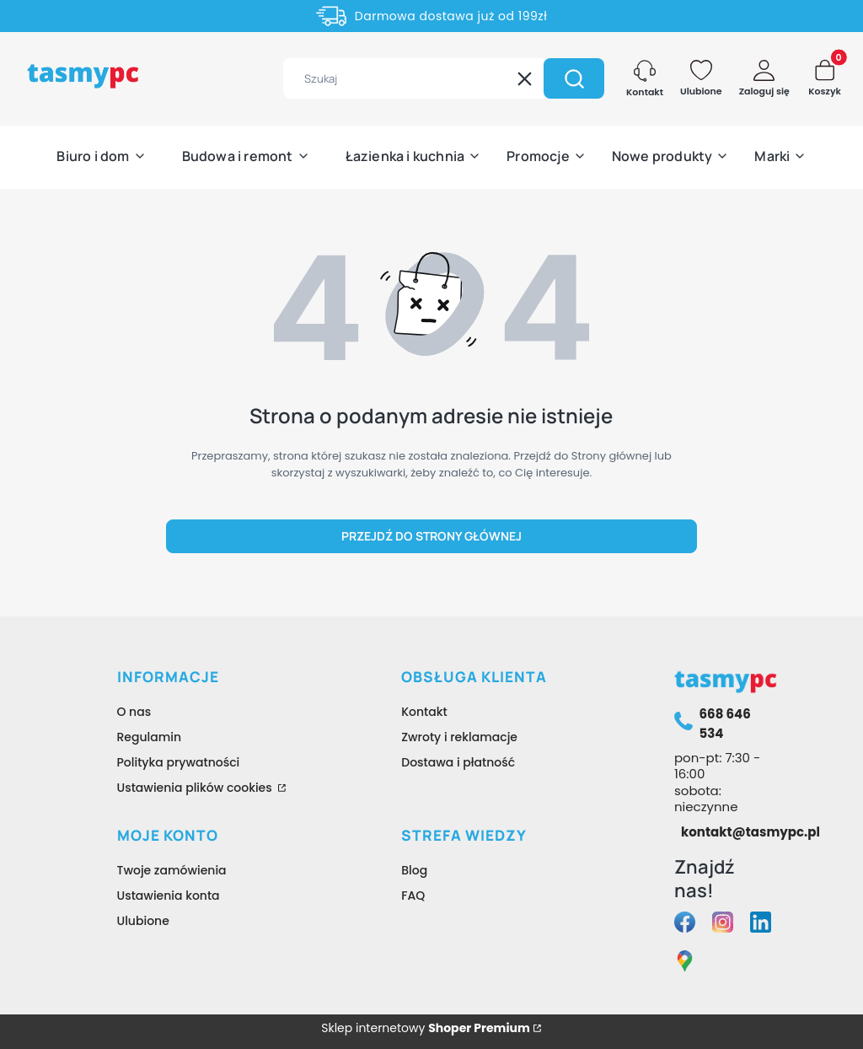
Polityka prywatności (178, 762)
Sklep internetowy (425, 1027)
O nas (134, 711)
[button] (574, 78)
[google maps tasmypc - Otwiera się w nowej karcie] (684, 963)
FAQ (413, 895)
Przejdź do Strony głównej (431, 536)
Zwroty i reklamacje (459, 737)
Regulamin (149, 737)
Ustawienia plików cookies (196, 787)
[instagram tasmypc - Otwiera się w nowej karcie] (722, 925)
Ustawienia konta (168, 895)
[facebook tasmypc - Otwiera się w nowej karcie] (684, 925)
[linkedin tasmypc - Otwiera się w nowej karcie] (760, 925)
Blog (414, 870)
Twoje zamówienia (172, 870)
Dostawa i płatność (458, 762)
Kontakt (424, 711)
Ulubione (143, 920)
